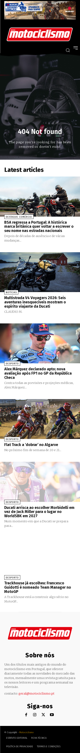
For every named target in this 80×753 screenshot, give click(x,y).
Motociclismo (26, 732)
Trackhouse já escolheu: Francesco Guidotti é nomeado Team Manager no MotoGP (37, 587)
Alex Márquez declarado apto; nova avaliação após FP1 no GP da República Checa (38, 373)
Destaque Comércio (19, 217)
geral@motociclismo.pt (36, 693)
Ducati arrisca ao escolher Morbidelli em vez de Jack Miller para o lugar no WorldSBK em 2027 (39, 511)
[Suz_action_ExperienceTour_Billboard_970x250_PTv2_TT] (40, 18)
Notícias (11, 292)
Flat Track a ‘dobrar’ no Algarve (31, 444)
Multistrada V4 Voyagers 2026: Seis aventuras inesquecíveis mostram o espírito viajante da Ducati (35, 302)
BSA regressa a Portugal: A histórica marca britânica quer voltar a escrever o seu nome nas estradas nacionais (39, 226)
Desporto (12, 363)
